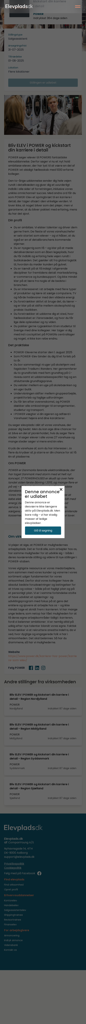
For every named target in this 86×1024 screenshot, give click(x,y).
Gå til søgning (43, 531)
